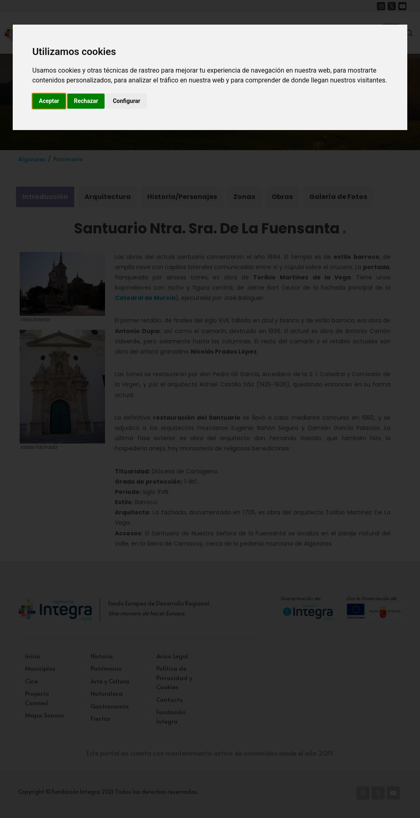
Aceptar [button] (49, 101)
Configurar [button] (126, 101)
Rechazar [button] (86, 101)
